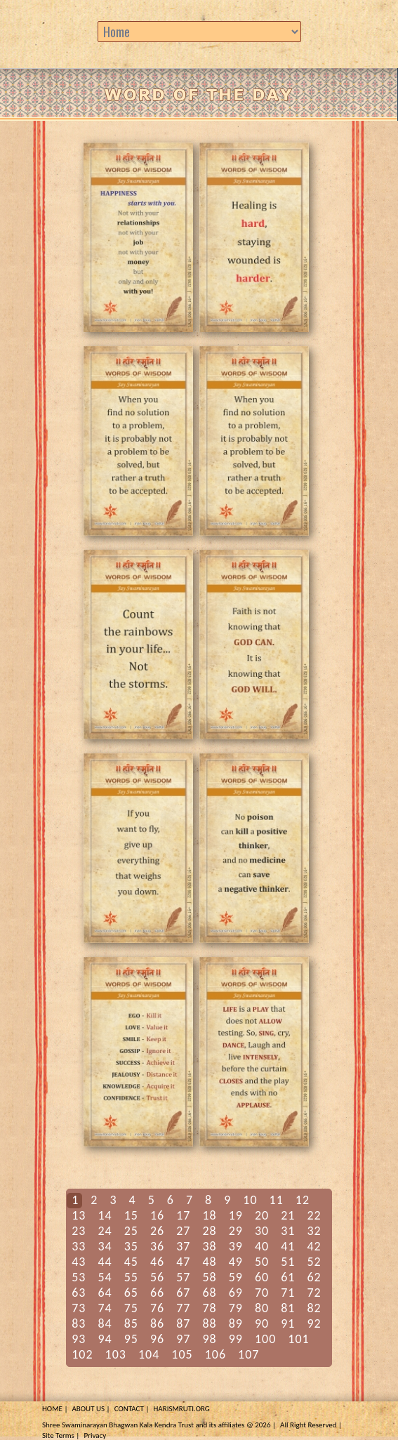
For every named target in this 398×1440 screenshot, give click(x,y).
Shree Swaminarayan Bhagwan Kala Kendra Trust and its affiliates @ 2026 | (159, 1424)
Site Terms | (60, 1435)
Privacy (95, 1435)
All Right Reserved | (311, 1424)
